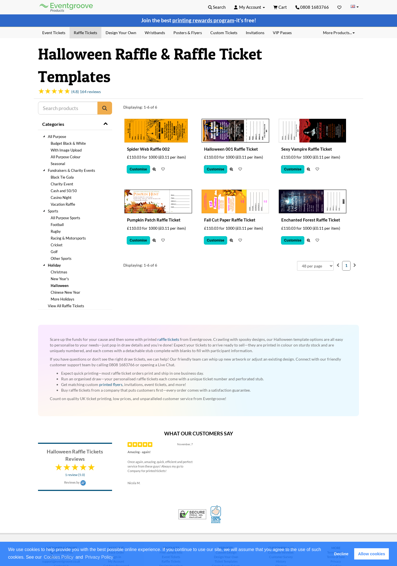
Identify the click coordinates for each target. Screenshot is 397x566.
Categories (53, 124)
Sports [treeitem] (53, 211)
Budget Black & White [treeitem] (68, 143)
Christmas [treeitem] (59, 272)
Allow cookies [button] (371, 554)
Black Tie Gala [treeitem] (62, 177)
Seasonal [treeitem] (58, 163)
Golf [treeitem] (54, 251)
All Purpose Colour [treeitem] (66, 157)
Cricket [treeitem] (57, 245)
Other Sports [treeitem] (61, 258)
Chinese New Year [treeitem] (65, 292)
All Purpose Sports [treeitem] (65, 218)
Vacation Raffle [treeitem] (63, 204)
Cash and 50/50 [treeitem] (64, 190)
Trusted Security (192, 514)
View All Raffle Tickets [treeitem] (66, 306)
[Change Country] (354, 7)
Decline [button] (341, 554)
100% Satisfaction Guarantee (216, 514)
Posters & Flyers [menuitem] (187, 32)
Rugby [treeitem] (56, 231)
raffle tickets (168, 339)
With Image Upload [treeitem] (66, 150)
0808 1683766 (312, 7)
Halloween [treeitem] (59, 285)
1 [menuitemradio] (346, 265)
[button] (116, 557)
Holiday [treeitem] (54, 265)
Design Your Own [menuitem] (121, 32)
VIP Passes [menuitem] (282, 32)
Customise (138, 169)
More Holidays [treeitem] (62, 299)
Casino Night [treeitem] (61, 197)
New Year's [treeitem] (60, 279)
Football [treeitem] (57, 224)
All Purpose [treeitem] (57, 136)
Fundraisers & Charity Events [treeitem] (71, 170)
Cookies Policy (58, 557)
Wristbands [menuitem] (155, 32)
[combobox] (315, 266)
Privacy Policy (99, 557)
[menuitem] (337, 265)
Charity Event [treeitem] (62, 184)
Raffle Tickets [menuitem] (85, 32)
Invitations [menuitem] (255, 32)
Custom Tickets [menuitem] (223, 32)
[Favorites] (339, 7)
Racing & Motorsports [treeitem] (68, 238)
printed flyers (110, 384)
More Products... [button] (339, 32)
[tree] (75, 221)
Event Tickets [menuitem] (53, 32)
